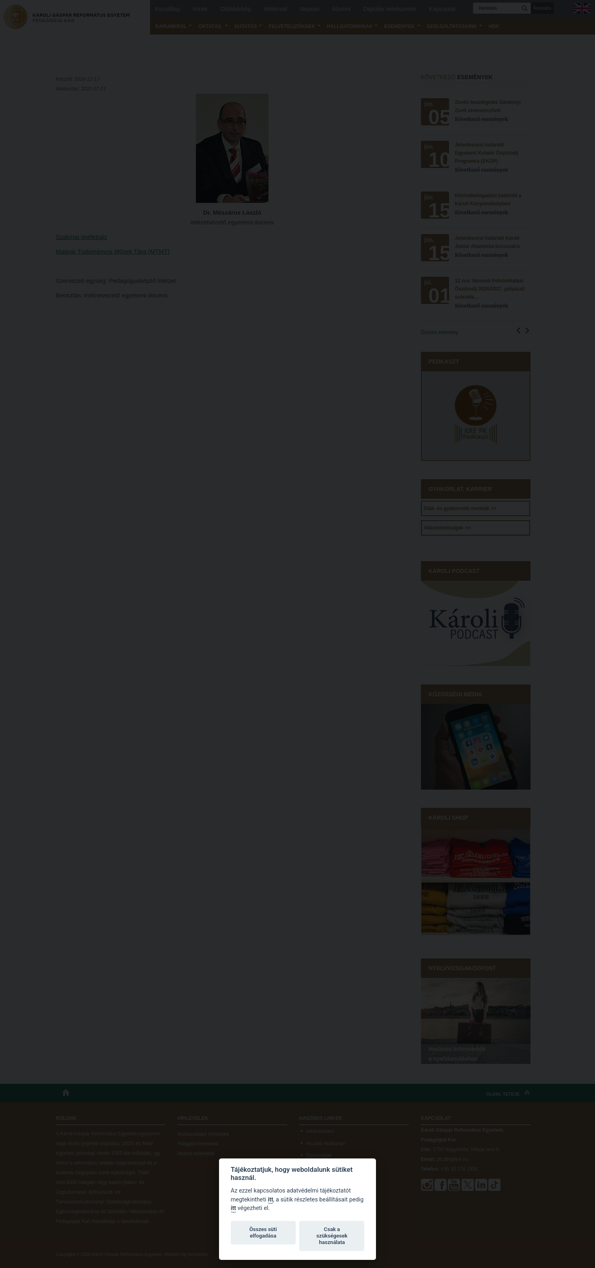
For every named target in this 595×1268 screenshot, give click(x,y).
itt (270, 1199)
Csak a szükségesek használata (332, 1235)
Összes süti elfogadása (263, 1232)
